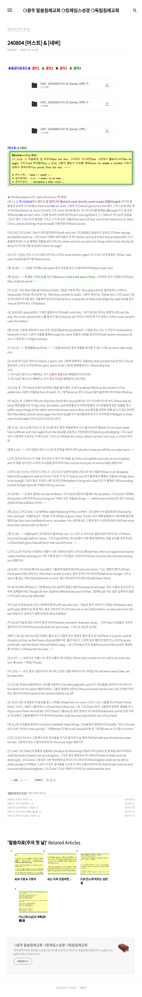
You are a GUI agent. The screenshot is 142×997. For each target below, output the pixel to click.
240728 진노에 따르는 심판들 (21, 807)
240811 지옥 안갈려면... (18, 803)
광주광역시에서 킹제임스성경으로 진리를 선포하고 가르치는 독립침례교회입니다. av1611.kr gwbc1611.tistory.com (63, 951)
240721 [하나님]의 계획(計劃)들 (22, 811)
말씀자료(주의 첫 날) (17, 793)
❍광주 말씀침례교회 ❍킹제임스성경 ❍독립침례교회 (71, 10)
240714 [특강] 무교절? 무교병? (22, 815)
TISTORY (71, 987)
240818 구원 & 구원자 (17, 799)
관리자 (83, 987)
